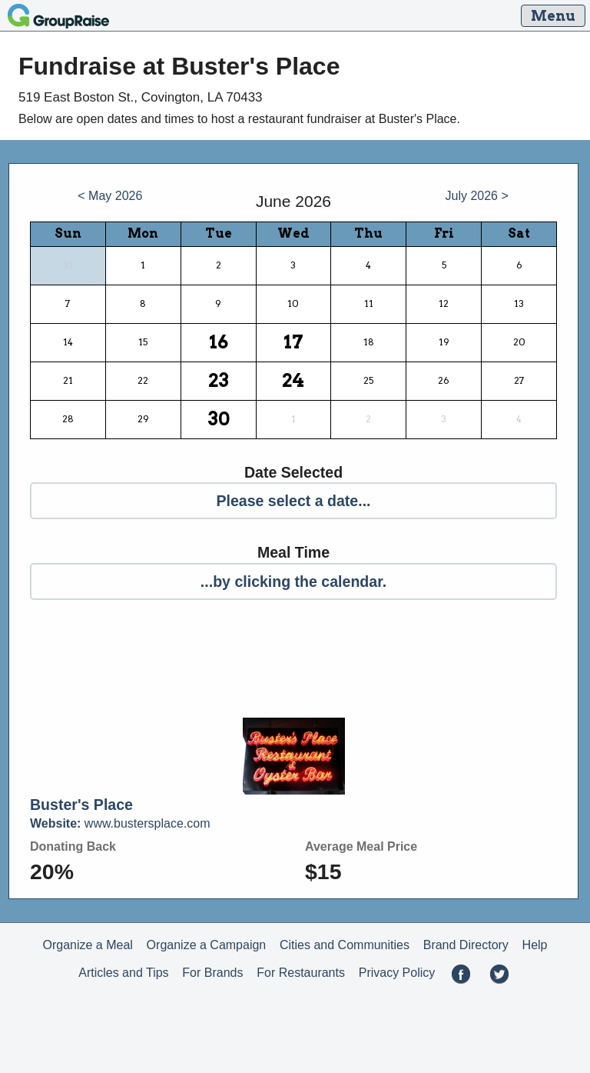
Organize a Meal (87, 944)
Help (535, 944)
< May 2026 (110, 195)
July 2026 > (477, 195)
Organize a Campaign (207, 944)
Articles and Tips (123, 972)
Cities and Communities (344, 944)
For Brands (212, 972)
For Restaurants (301, 972)
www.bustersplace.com (120, 823)
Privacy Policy (397, 972)
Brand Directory (466, 944)
